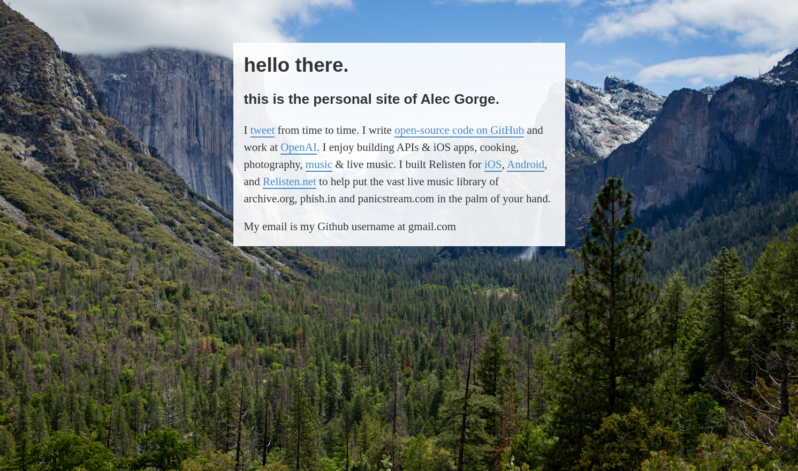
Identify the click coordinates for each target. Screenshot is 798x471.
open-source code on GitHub (459, 130)
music (319, 164)
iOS (493, 164)
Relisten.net (289, 181)
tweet (262, 130)
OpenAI (298, 147)
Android (525, 164)
